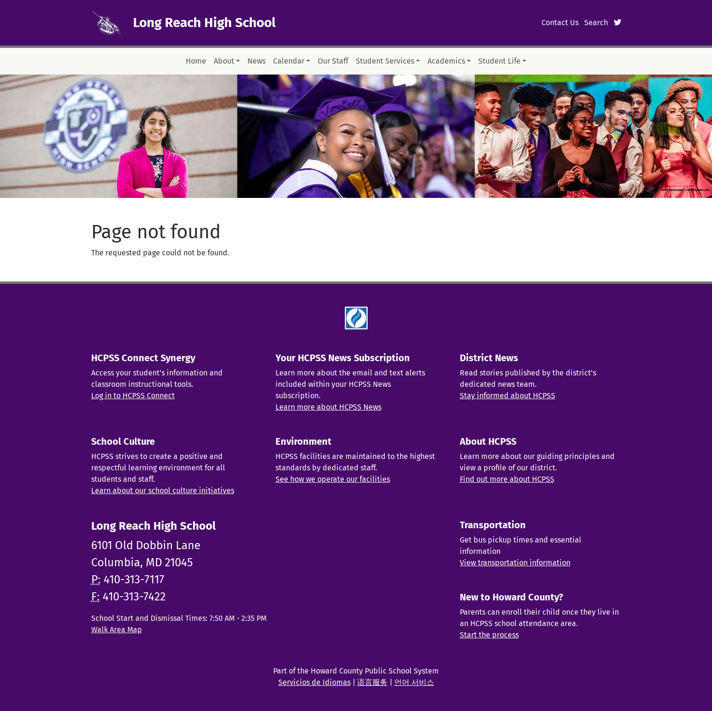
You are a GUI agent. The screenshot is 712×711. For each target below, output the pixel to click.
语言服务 (372, 682)
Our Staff (333, 60)
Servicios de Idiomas (314, 682)
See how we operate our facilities (332, 479)
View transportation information (515, 562)
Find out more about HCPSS (507, 479)
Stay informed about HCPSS (507, 395)
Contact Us (560, 22)
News (256, 60)
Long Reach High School (204, 22)
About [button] (224, 60)
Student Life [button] (499, 60)
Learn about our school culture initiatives (162, 490)
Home (196, 60)
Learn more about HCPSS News (328, 407)
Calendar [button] (288, 60)
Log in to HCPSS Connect (133, 395)
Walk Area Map (116, 629)
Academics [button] (446, 60)
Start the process (489, 634)
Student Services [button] (385, 60)
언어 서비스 (414, 682)
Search (596, 22)
